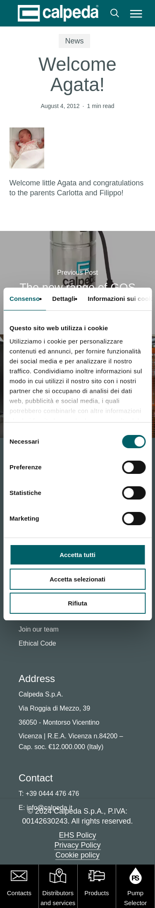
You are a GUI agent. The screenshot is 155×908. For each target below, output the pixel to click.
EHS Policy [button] (77, 835)
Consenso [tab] (25, 298)
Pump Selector (135, 897)
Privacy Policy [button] (77, 845)
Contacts (19, 892)
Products (96, 892)
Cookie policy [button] (77, 855)
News (74, 41)
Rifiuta (77, 603)
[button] (136, 13)
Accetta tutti (77, 554)
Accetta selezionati (77, 579)
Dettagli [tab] (63, 298)
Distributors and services (58, 897)
